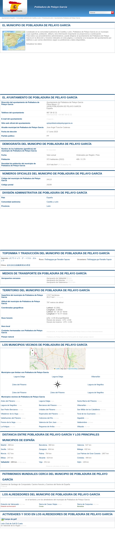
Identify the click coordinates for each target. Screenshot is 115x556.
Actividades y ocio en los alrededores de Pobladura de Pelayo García (57, 514)
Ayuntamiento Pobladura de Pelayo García (67, 18)
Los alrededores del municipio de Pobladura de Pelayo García (51, 494)
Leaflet (57, 369)
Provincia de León (47, 18)
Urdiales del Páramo (47, 410)
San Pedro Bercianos (9, 410)
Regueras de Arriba (46, 427)
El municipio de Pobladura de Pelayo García (36, 25)
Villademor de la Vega (9, 414)
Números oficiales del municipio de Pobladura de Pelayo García (52, 173)
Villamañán (95, 377)
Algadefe (80, 418)
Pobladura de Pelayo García (50, 7)
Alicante (42, 458)
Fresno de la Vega (8, 422)
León (49, 206)
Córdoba (80, 458)
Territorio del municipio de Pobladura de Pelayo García (46, 290)
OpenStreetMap (73, 369)
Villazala (80, 427)
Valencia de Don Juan (47, 422)
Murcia (3, 453)
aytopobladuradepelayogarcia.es (60, 123)
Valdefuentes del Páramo (11, 418)
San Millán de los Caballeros (88, 410)
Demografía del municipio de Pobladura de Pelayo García (47, 143)
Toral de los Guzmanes (86, 414)
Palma (41, 453)
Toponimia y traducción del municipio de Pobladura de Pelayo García (56, 253)
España (50, 198)
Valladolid (5, 462)
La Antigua (5, 427)
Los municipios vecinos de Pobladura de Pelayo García (44, 344)
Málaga (80, 449)
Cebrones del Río (46, 418)
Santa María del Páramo (87, 401)
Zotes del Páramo (19, 385)
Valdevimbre (82, 422)
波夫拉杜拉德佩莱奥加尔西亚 (18, 265)
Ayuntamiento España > (9, 18)
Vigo (41, 462)
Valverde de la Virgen (11, 526)
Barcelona (43, 445)
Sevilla (3, 449)
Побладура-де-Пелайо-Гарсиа (57, 259)
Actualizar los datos (34, 44)
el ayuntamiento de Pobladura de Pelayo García (39, 97)
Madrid (3, 445)
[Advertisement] (57, 73)
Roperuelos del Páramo (48, 414)
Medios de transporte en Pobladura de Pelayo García (44, 273)
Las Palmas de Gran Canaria (88, 453)
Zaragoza (43, 449)
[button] (32, 350)
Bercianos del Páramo (48, 405)
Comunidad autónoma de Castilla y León (28, 18)
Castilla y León (52, 202)
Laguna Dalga (19, 377)
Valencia (80, 445)
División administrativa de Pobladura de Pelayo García (44, 192)
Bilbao (3, 458)
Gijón (79, 462)
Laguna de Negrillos (96, 385)
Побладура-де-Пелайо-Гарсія (99, 259)
